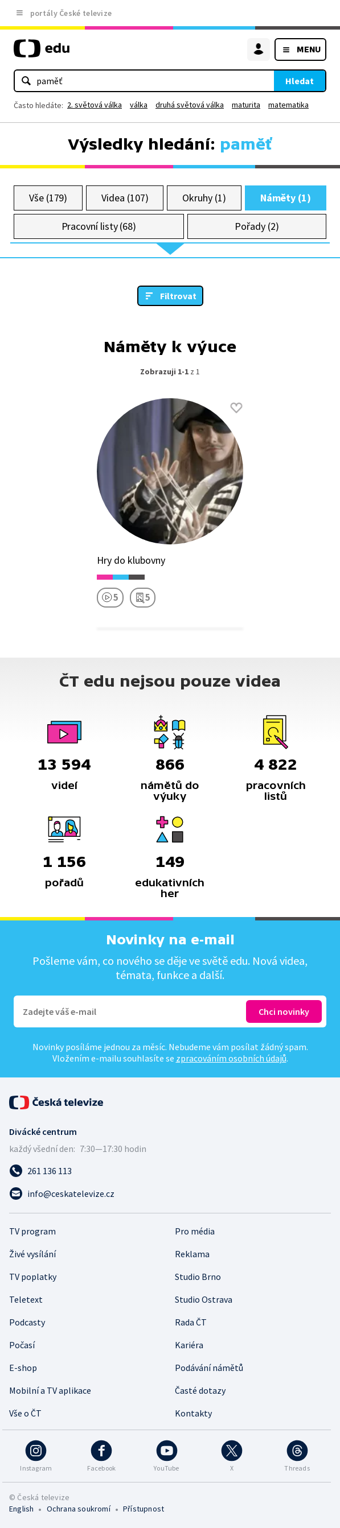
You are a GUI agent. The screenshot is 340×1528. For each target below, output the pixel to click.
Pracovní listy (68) (99, 226)
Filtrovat (178, 296)
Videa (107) (124, 197)
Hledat (299, 80)
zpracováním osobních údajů (231, 1058)
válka (139, 105)
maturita (246, 105)
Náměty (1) (285, 197)
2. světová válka (94, 105)
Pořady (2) (256, 226)
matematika (288, 105)
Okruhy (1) (204, 197)
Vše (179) (48, 197)
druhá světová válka (189, 105)
